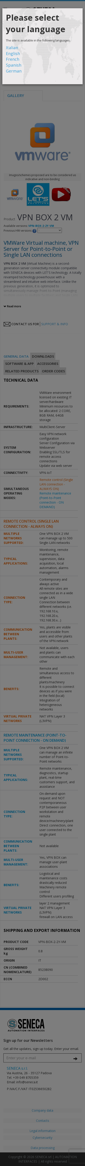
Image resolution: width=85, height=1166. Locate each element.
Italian (12, 47)
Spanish (13, 65)
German (14, 71)
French (12, 59)
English (13, 53)
